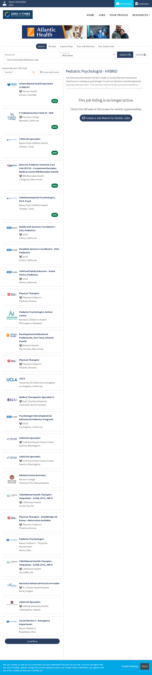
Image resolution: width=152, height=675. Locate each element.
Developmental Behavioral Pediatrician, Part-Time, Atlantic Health (36, 338)
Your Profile (119, 15)
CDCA (22, 378)
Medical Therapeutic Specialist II (36, 397)
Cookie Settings (130, 666)
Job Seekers (124, 3)
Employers (142, 3)
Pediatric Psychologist (31, 538)
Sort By (8, 72)
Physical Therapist (29, 293)
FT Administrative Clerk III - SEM (36, 112)
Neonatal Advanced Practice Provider (39, 583)
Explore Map (66, 46)
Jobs (101, 15)
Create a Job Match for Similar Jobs (106, 118)
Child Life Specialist (29, 138)
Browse (52, 46)
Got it (145, 666)
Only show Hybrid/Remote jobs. (23, 59)
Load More (32, 641)
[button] (140, 54)
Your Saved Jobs (106, 46)
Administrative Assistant (32, 475)
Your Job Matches (85, 46)
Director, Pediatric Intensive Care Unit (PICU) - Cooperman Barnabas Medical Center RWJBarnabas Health (38, 168)
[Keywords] (32, 54)
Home (90, 15)
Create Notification (49, 72)
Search (41, 46)
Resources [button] (140, 15)
